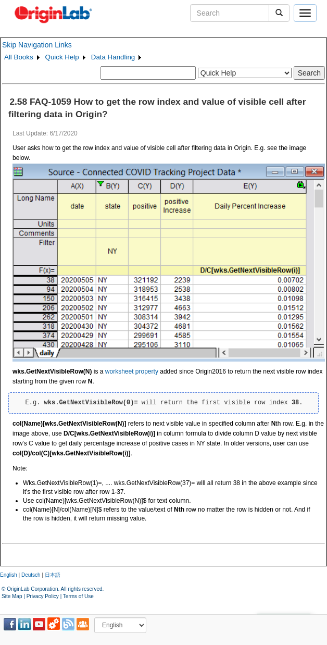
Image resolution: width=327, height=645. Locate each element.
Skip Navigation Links (37, 45)
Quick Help (62, 57)
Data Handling (113, 57)
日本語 (52, 575)
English (8, 575)
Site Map (12, 596)
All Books (18, 57)
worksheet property (131, 371)
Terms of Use (78, 596)
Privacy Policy (43, 596)
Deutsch (31, 575)
